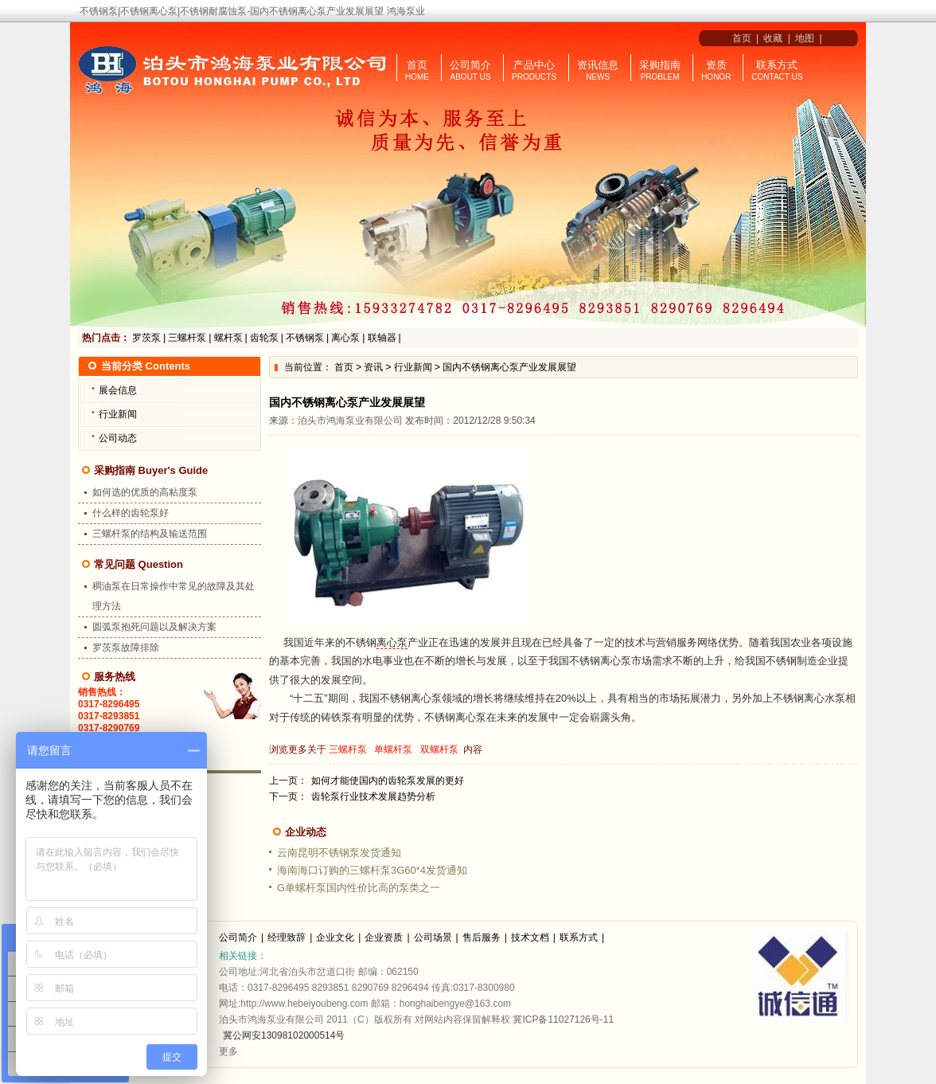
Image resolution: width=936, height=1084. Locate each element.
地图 (804, 38)
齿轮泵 (264, 337)
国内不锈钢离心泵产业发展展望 (509, 367)
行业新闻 (413, 367)
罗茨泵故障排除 (125, 647)
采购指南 (660, 65)
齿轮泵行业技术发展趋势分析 (373, 796)
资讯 (373, 367)
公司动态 (118, 438)
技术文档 (530, 937)
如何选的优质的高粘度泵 (144, 492)
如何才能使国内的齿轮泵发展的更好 (387, 780)
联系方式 (777, 65)
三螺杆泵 (187, 337)
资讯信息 (597, 65)
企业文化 (335, 937)
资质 (716, 65)
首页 (739, 38)
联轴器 (382, 337)
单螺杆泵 (393, 749)
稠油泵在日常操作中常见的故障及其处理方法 (173, 596)
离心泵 (345, 337)
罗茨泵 (146, 337)
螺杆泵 (228, 337)
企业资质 (384, 937)
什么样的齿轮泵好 (130, 513)
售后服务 (481, 937)
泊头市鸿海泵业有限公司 (350, 420)
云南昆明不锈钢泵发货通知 (339, 853)
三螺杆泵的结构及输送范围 (149, 533)
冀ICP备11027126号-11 (563, 1019)
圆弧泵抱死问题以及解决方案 (154, 626)
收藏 (772, 38)
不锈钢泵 (305, 337)
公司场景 (433, 937)
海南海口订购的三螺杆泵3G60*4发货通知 (372, 870)
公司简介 (470, 65)
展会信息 (118, 390)
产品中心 (534, 65)
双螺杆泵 (439, 749)
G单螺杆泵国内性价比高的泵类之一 (358, 888)
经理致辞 (286, 937)
